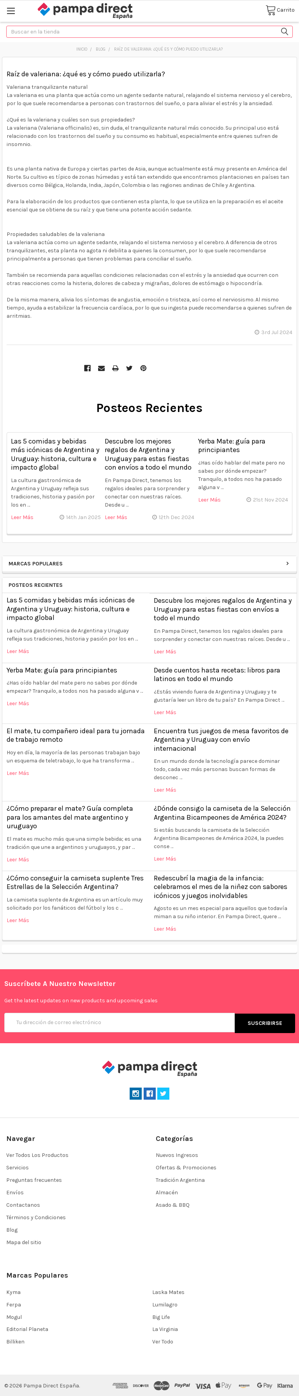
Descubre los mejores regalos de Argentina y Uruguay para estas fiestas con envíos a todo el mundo (223, 609)
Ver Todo (162, 1341)
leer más (18, 651)
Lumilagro (165, 1303)
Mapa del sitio (23, 1241)
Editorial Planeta (27, 1328)
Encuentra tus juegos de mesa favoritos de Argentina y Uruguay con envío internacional (221, 740)
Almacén (167, 1191)
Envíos (15, 1191)
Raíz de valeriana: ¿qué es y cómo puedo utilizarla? (86, 74)
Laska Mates (168, 1291)
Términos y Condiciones (36, 1216)
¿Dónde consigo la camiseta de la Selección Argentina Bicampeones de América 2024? (222, 813)
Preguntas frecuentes (34, 1179)
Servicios (17, 1167)
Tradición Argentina (180, 1179)
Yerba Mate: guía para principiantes (62, 670)
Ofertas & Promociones (186, 1167)
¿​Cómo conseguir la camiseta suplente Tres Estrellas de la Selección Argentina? (75, 882)
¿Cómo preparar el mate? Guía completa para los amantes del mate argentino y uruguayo (70, 817)
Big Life (161, 1316)
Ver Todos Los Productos (37, 1154)
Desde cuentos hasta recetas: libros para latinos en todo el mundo (217, 674)
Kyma (13, 1291)
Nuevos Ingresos (177, 1154)
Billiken (15, 1341)
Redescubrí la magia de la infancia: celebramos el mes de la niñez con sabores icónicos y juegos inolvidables (220, 887)
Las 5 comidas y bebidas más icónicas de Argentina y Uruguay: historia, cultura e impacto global (71, 609)
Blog (12, 1229)
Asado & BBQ (173, 1204)
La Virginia (165, 1328)
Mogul (14, 1316)
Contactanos (23, 1204)
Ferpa (13, 1303)
